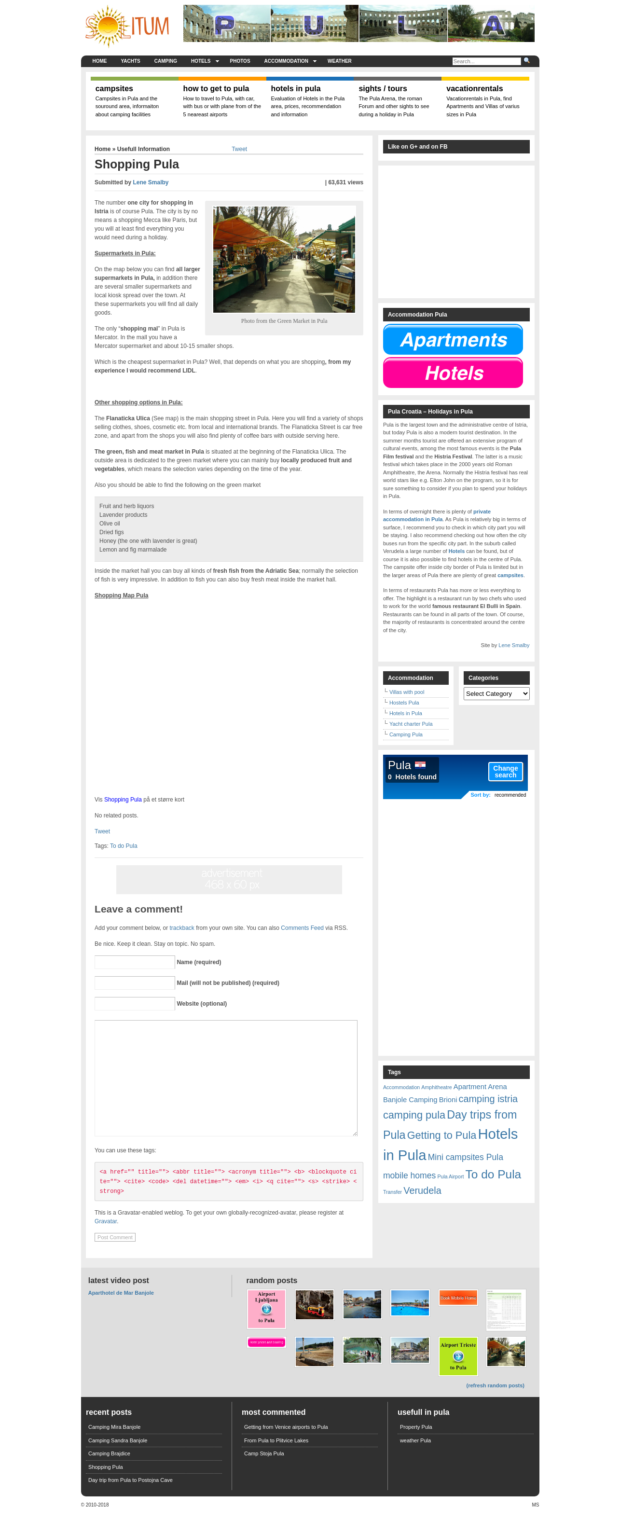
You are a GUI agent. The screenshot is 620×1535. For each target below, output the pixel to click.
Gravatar (106, 1243)
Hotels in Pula (405, 713)
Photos (240, 61)
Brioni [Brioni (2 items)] (448, 1100)
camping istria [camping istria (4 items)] (488, 1098)
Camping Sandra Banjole (117, 1462)
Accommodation (290, 61)
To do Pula (124, 846)
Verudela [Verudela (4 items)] (422, 1190)
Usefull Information (143, 149)
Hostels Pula (404, 702)
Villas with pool (407, 692)
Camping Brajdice (109, 1475)
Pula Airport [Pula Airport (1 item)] (450, 1176)
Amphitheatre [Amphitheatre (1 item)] (436, 1087)
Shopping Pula (123, 799)
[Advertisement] (40, 251)
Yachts (130, 61)
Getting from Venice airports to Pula (286, 1449)
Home (100, 61)
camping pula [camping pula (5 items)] (414, 1115)
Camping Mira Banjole (114, 1449)
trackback (182, 928)
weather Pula (415, 1462)
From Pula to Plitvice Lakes (276, 1462)
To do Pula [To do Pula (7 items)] (494, 1174)
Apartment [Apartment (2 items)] (470, 1087)
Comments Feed (302, 928)
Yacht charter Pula (411, 724)
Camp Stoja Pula (264, 1475)
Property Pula (416, 1449)
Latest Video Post (118, 1302)
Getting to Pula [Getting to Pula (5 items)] (442, 1135)
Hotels (205, 61)
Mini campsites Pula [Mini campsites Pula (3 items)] (465, 1157)
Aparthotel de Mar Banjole (121, 1314)
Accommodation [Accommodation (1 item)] (401, 1087)
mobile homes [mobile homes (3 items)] (409, 1175)
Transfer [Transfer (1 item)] (392, 1192)
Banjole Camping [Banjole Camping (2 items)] (410, 1100)
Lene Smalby (150, 182)
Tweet (239, 149)
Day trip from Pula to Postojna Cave (130, 1502)
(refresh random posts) (495, 1407)
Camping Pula (406, 734)
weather (340, 61)
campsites (510, 575)
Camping (165, 61)
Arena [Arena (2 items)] (497, 1087)
